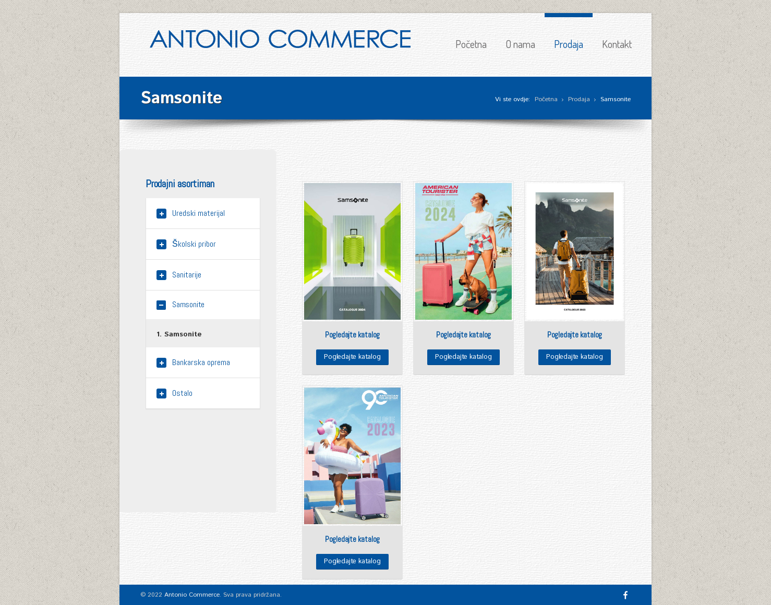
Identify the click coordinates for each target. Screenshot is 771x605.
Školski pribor (194, 243)
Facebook (625, 595)
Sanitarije (186, 274)
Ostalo (182, 393)
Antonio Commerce (192, 594)
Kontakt (617, 44)
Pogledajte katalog (352, 357)
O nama (520, 44)
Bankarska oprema (201, 362)
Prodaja (568, 44)
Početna (471, 44)
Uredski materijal (198, 213)
